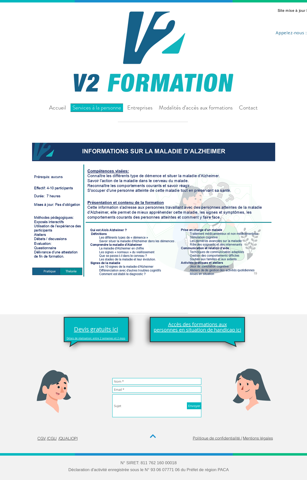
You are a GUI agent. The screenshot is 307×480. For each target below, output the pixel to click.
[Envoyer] (194, 405)
